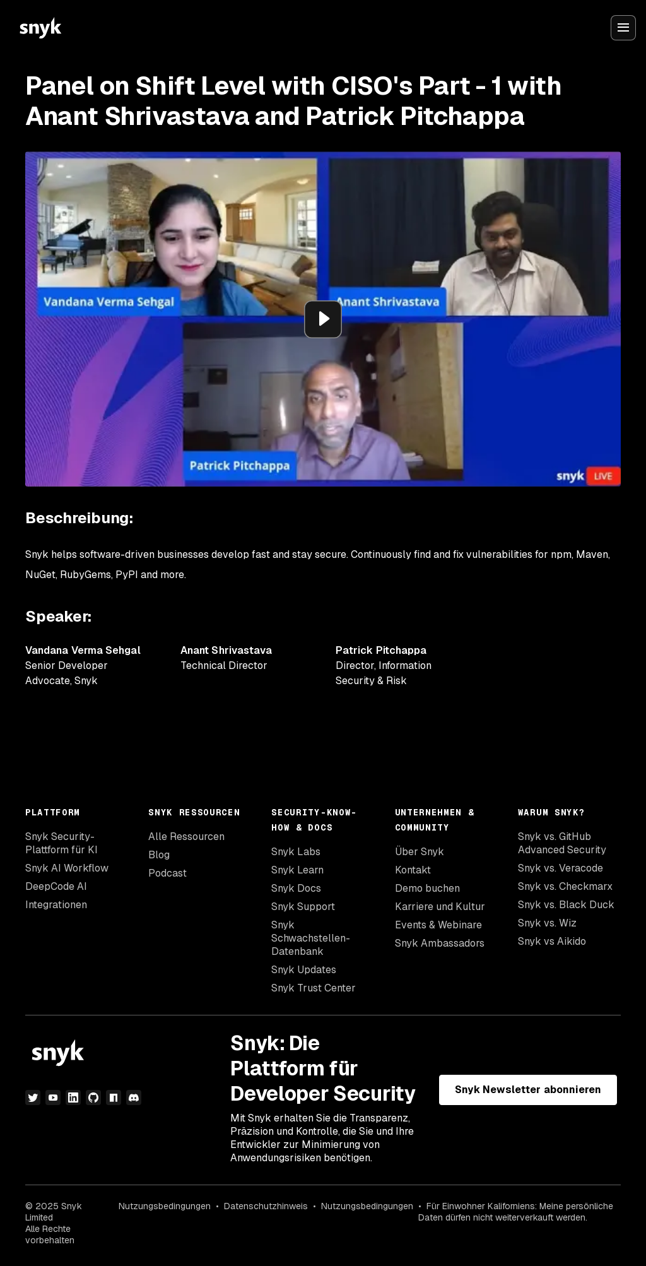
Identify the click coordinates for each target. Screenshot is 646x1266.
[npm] (113, 1097)
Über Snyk (419, 851)
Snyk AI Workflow (67, 868)
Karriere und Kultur (440, 906)
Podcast (167, 873)
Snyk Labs (295, 851)
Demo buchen (427, 888)
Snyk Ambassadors (439, 943)
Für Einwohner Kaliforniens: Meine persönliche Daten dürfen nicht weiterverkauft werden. (515, 1211)
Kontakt (413, 870)
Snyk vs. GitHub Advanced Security (562, 843)
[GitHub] (93, 1097)
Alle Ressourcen (186, 836)
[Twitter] (32, 1097)
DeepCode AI (56, 886)
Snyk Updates (303, 969)
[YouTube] (53, 1097)
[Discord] (133, 1097)
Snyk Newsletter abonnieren (528, 1089)
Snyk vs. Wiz (547, 923)
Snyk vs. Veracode (560, 868)
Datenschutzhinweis (266, 1206)
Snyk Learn (297, 870)
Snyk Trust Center (313, 988)
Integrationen (56, 904)
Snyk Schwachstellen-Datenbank (310, 938)
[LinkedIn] (73, 1097)
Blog (159, 854)
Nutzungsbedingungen (165, 1206)
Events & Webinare (438, 925)
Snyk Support (303, 906)
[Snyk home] (40, 27)
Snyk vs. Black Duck (566, 904)
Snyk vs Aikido (552, 941)
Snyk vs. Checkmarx (565, 886)
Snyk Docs (296, 888)
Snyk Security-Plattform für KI (61, 843)
